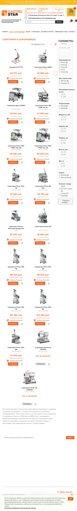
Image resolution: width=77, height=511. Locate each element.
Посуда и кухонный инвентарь (62, 471)
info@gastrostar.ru (34, 18)
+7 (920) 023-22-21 (43, 10)
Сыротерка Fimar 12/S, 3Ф (16, 348)
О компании (35, 32)
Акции (28, 32)
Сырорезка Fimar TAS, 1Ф (16, 308)
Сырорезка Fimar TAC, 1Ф (16, 268)
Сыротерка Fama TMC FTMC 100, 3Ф (16, 147)
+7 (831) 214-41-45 (30, 10)
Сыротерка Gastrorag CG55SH (43, 348)
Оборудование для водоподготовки (58, 452)
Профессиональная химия (60, 481)
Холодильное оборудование (37, 451)
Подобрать (40, 364)
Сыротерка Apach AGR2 (16, 106)
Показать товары (66, 201)
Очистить (63, 44)
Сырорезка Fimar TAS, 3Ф (43, 308)
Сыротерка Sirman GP (43, 227)
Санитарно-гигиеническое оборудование (60, 460)
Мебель (53, 464)
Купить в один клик (16, 78)
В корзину (13, 81)
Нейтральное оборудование (37, 459)
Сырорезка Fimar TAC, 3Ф (43, 268)
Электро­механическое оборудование (35, 463)
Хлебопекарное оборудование (62, 449)
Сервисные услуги (61, 32)
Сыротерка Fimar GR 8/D (43, 187)
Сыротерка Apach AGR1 (43, 67)
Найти (70, 437)
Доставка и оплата (47, 32)
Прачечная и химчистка (59, 474)
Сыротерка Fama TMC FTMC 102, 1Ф (43, 147)
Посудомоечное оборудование (38, 466)
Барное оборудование (35, 472)
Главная (5, 32)
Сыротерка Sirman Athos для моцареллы (16, 227)
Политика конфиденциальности (14, 465)
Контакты (72, 32)
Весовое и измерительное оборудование (60, 467)
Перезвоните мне (59, 10)
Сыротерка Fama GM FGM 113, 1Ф (43, 107)
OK (70, 499)
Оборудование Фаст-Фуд (36, 469)
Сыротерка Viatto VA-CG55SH (30, 389)
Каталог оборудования (17, 32)
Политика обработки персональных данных (20, 508)
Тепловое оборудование (36, 449)
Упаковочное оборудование (61, 456)
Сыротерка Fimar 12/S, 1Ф (16, 187)
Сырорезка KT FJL (16, 67)
